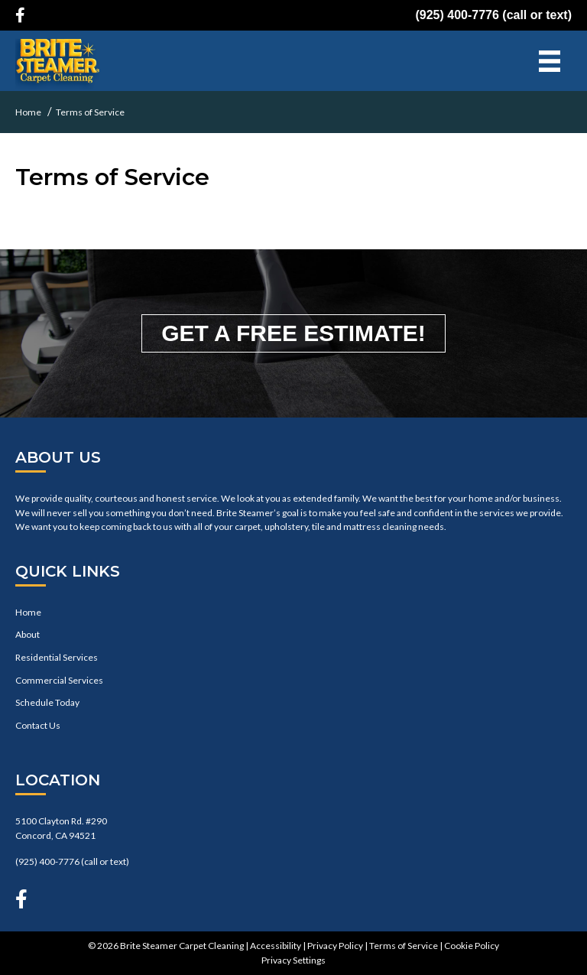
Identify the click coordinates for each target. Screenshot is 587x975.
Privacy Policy (335, 945)
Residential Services (56, 657)
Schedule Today (47, 702)
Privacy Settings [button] (293, 960)
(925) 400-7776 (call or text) (493, 14)
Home (28, 612)
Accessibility (275, 945)
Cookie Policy (471, 945)
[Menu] (549, 60)
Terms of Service (403, 945)
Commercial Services (59, 680)
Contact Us (37, 725)
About (27, 634)
